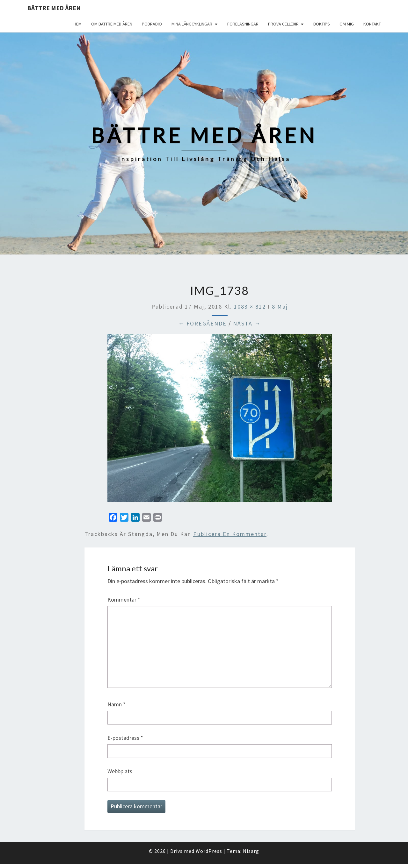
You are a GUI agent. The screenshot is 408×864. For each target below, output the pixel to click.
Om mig (346, 24)
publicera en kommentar (229, 534)
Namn (116, 704)
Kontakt (372, 24)
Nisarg (251, 851)
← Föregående (202, 323)
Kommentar (123, 599)
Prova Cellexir (283, 24)
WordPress (209, 851)
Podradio (152, 24)
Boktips (321, 24)
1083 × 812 (250, 306)
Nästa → (247, 323)
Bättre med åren (54, 8)
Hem (78, 24)
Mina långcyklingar (191, 24)
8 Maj (280, 306)
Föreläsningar (243, 24)
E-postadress (125, 737)
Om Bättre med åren (111, 24)
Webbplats (119, 771)
